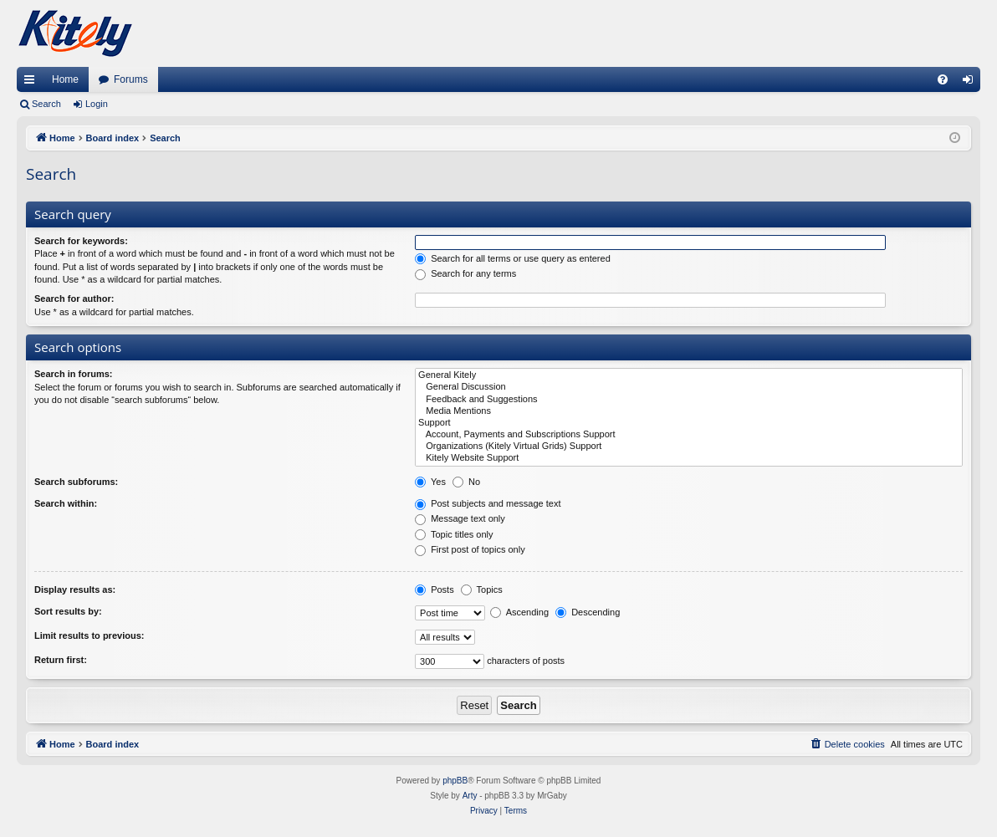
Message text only (460, 518)
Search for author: (74, 298)
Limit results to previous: (89, 635)
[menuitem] (942, 79)
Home (65, 79)
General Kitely (689, 375)
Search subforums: (76, 482)
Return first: (60, 660)
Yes (430, 482)
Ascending (519, 612)
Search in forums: (73, 374)
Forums (131, 79)
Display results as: (74, 589)
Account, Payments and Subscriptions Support (689, 435)
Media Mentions (689, 411)
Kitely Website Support (689, 458)
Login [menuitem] (971, 83)
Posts (434, 589)
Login (96, 104)
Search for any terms (465, 273)
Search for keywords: (81, 241)
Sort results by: (68, 611)
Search (46, 104)
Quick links (32, 83)
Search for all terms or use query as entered (513, 258)
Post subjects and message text (487, 503)
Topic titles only (454, 534)
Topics (482, 589)
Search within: (65, 503)
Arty (470, 795)
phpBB (455, 780)
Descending (587, 612)
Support (689, 423)
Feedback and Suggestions (689, 400)
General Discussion (689, 387)
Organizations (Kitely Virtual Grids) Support (689, 446)
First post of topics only (470, 549)
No (466, 482)
